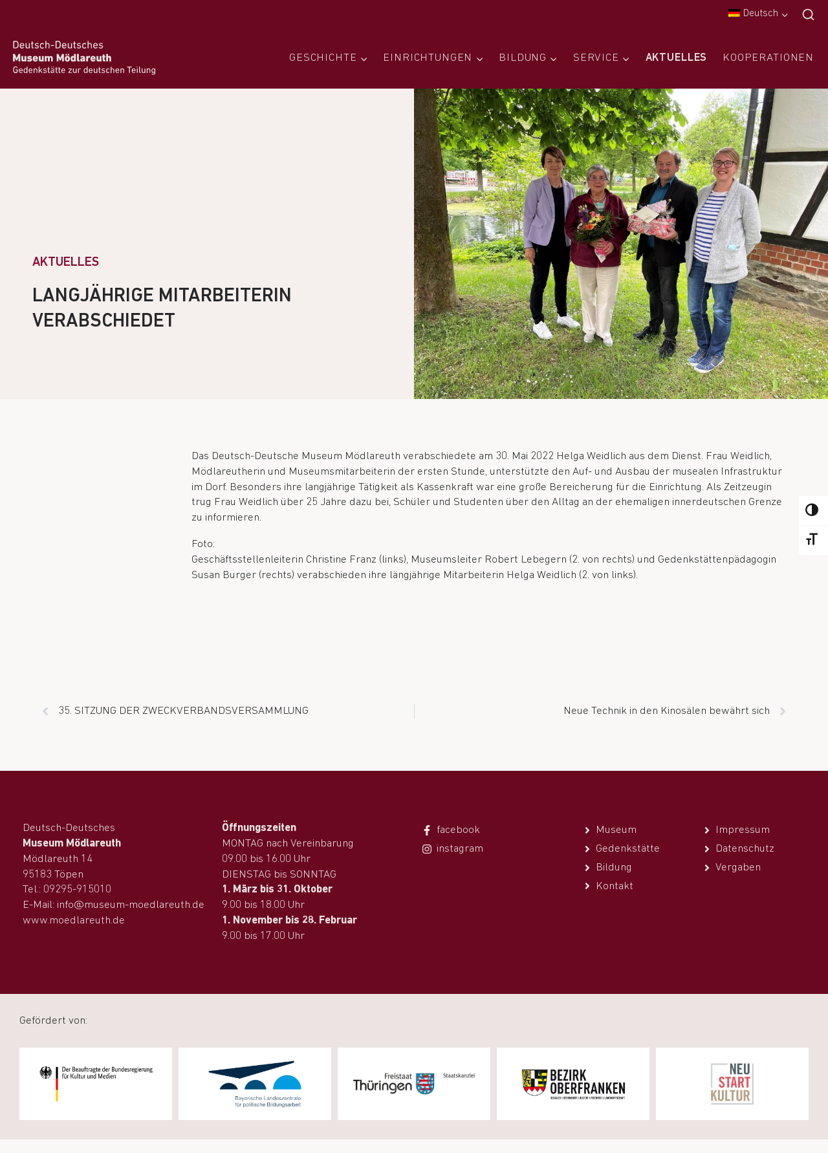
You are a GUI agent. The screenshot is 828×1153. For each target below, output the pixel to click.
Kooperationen (768, 57)
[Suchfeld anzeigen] (808, 15)
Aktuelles (677, 57)
